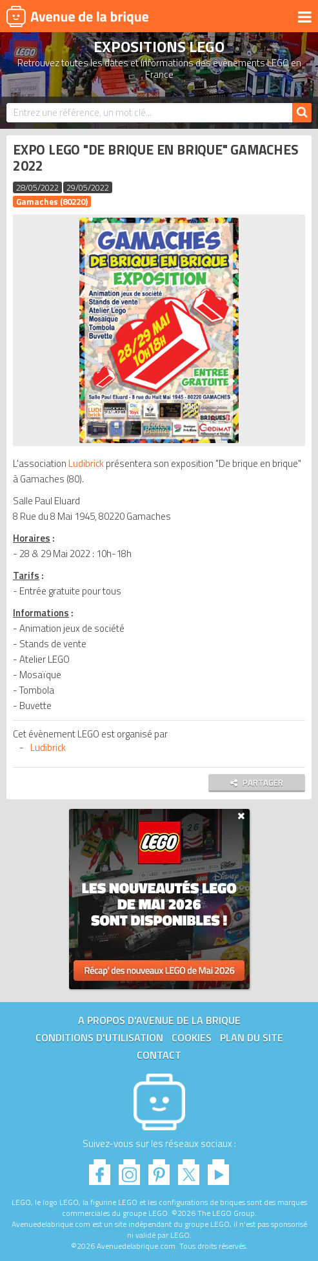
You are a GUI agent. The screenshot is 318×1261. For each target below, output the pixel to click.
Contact (159, 1055)
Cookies (192, 1037)
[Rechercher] (302, 112)
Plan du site (251, 1037)
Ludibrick (86, 463)
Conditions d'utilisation (99, 1037)
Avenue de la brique (77, 16)
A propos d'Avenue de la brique (159, 1020)
